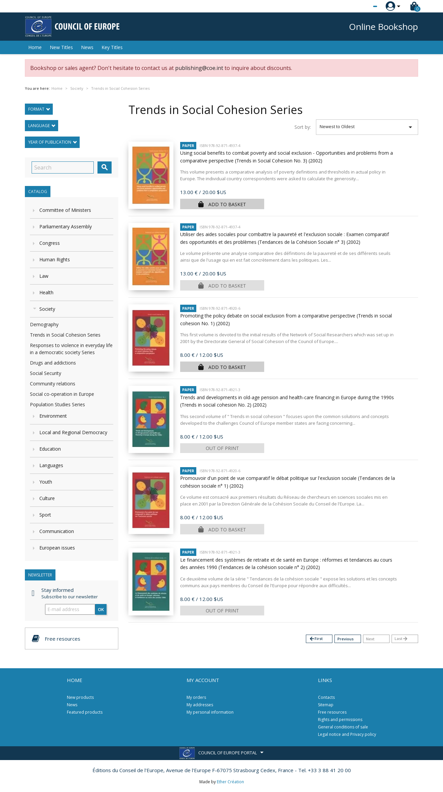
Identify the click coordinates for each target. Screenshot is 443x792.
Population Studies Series (57, 404)
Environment (53, 416)
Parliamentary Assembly (65, 226)
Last (401, 639)
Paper (188, 145)
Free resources (332, 712)
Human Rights (54, 259)
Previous (345, 638)
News (87, 47)
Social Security (45, 373)
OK (101, 609)
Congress (49, 243)
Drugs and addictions (53, 363)
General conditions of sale (343, 727)
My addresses (200, 705)
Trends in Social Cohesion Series (65, 335)
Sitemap (325, 705)
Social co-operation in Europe (62, 394)
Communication (56, 531)
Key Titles (112, 47)
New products (80, 697)
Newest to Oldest (367, 127)
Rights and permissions (340, 719)
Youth (45, 482)
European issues (57, 547)
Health (46, 292)
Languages (51, 465)
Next (370, 638)
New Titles (61, 47)
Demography (44, 324)
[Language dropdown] (362, 6)
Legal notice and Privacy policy (347, 734)
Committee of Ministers (65, 210)
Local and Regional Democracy (73, 432)
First (316, 639)
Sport (45, 515)
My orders (196, 697)
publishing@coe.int (199, 68)
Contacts (326, 697)
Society (47, 309)
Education (50, 449)
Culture (47, 498)
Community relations (52, 383)
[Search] (63, 167)
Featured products (85, 712)
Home (35, 47)
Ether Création (230, 782)
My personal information (210, 712)
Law (43, 276)
